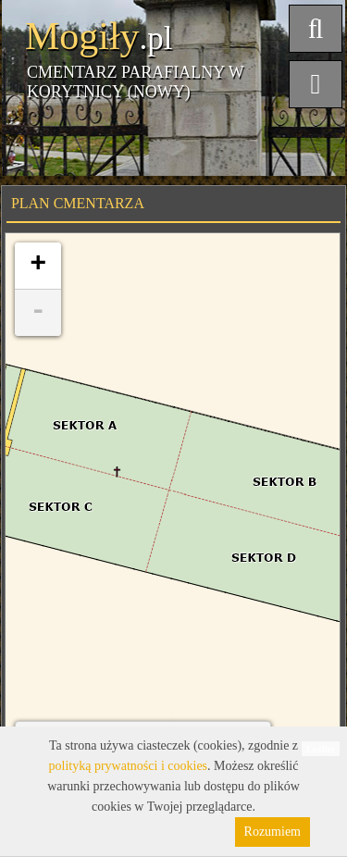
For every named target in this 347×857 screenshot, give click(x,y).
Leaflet (320, 748)
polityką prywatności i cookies (128, 766)
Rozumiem (272, 831)
